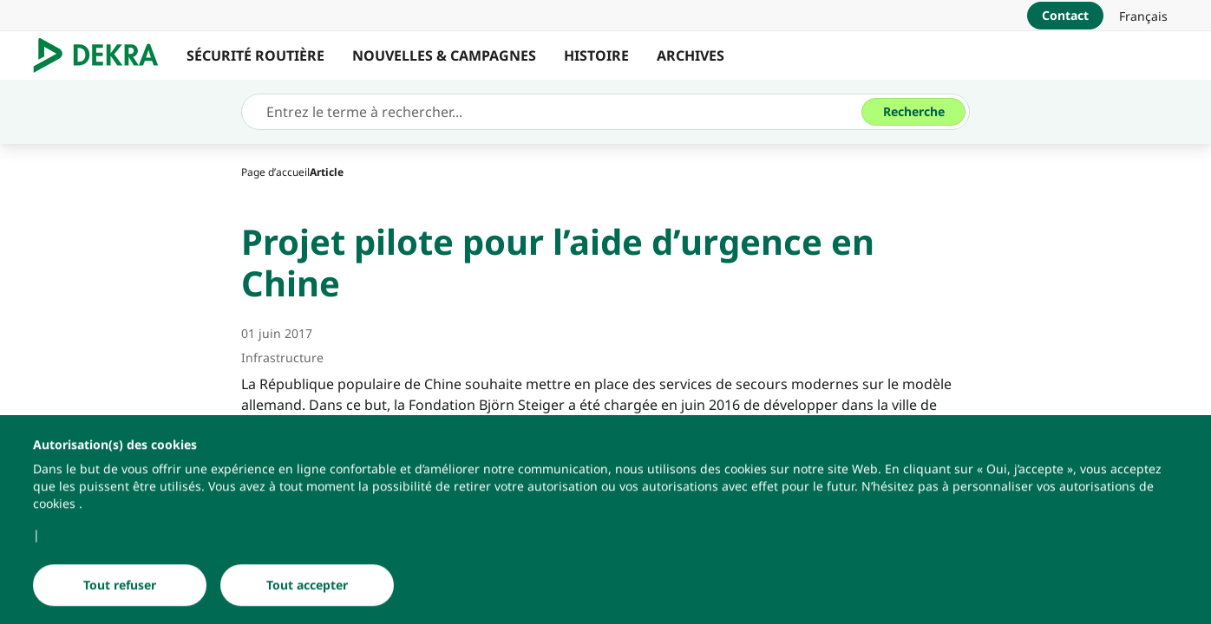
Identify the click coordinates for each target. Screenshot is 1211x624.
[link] (1143, 15)
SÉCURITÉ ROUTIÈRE (255, 55)
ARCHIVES (690, 55)
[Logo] (103, 55)
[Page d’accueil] (275, 172)
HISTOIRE (596, 55)
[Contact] (1065, 15)
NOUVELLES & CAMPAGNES (444, 55)
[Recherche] (913, 112)
